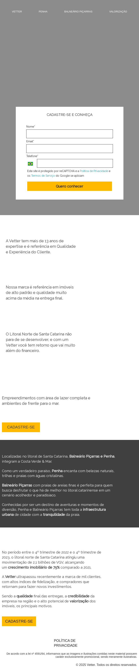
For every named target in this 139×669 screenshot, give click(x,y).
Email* (30, 141)
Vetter (17, 11)
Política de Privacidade (94, 171)
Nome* (30, 126)
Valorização (118, 11)
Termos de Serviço (43, 175)
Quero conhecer (69, 186)
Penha (43, 11)
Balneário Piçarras (78, 11)
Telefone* (32, 156)
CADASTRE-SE (21, 427)
